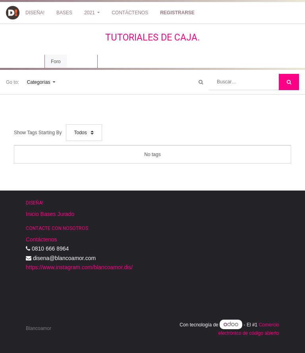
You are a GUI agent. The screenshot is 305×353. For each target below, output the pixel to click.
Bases (48, 214)
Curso (30, 61)
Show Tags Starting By (38, 132)
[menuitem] (34, 12)
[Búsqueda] (289, 82)
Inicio (32, 214)
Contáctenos (41, 239)
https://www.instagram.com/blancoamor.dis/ (79, 267)
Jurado (65, 214)
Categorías (39, 82)
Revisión (82, 61)
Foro (56, 61)
